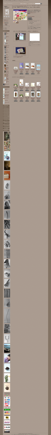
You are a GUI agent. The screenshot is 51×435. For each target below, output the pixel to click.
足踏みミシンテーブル (7, 84)
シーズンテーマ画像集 (6, 116)
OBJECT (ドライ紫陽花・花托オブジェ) (7, 79)
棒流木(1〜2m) (7, 37)
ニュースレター (6, 130)
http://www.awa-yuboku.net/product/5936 (18, 56)
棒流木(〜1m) (7, 34)
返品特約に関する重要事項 (31, 16)
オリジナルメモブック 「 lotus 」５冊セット (27, 98)
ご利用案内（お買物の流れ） (23, 3)
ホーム (13, 5)
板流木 (7, 43)
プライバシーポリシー (6, 114)
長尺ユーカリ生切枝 (7, 92)
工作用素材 (5, 32)
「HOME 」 (6, 24)
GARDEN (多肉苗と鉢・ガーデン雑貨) (7, 75)
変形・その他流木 (7, 57)
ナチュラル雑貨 (6, 61)
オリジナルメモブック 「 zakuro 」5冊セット (38, 87)
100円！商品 (6, 100)
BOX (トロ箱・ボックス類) (7, 69)
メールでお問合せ (30, 3)
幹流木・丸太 (7, 52)
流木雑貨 (7, 65)
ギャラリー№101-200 (6, 111)
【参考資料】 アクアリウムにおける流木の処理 (6, 123)
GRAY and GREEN (6, 67)
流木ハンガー (7, 63)
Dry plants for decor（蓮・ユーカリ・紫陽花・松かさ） (7, 95)
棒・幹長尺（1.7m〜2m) (7, 89)
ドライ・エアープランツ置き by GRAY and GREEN (21, 87)
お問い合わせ (32, 12)
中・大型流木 (7, 59)
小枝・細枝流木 (7, 47)
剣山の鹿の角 (7, 82)
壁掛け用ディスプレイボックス (38, 71)
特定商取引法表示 (6, 105)
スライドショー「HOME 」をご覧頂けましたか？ (6, 120)
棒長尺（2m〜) (7, 40)
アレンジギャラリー (6, 108)
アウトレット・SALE (7, 102)
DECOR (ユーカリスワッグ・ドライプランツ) (7, 72)
